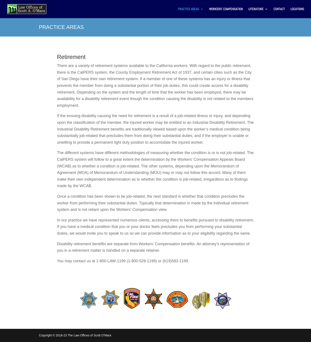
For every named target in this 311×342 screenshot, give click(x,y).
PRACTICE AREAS (188, 9)
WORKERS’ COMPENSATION (226, 9)
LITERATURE (255, 9)
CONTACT (279, 9)
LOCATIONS (297, 9)
